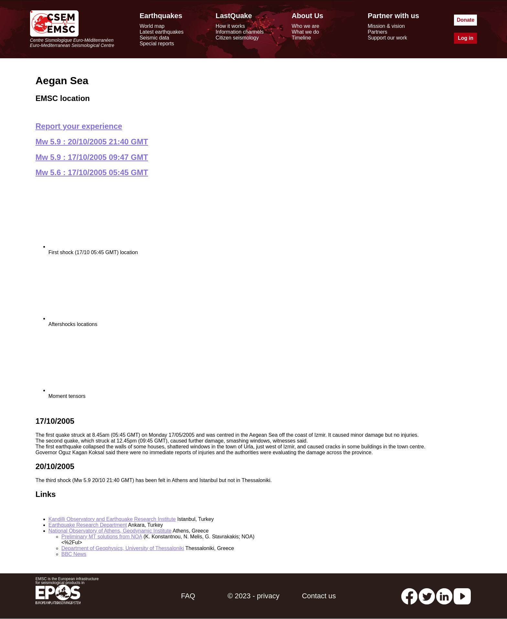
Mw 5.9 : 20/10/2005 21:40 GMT (92, 141)
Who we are (305, 26)
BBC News (73, 554)
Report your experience (79, 126)
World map (152, 26)
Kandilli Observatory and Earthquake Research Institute (112, 519)
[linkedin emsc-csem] (444, 596)
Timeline (301, 37)
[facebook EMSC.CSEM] (409, 596)
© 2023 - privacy (254, 596)
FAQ (188, 596)
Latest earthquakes (162, 32)
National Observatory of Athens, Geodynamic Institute (110, 531)
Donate (465, 20)
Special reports (157, 43)
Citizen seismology (237, 37)
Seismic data (154, 37)
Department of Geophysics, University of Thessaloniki (122, 548)
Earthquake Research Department (88, 525)
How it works (230, 26)
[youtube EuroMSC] (462, 596)
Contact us (319, 596)
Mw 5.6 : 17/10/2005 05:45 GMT (92, 172)
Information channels (240, 32)
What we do (305, 32)
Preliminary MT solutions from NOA (101, 536)
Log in (465, 38)
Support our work (387, 37)
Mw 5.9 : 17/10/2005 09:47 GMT (92, 157)
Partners (377, 32)
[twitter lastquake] (427, 596)
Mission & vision (386, 26)
